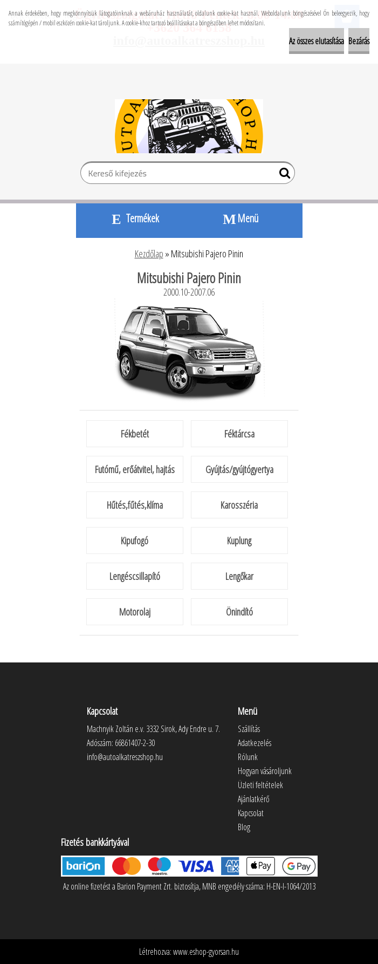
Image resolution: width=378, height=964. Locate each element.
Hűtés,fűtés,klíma (135, 504)
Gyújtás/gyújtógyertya (239, 469)
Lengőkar (239, 576)
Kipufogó (134, 540)
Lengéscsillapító (134, 576)
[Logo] (189, 126)
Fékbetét (135, 433)
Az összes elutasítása (316, 41)
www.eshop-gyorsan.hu (206, 952)
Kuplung (239, 540)
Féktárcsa (239, 433)
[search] (282, 175)
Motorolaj (134, 611)
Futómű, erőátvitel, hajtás (135, 469)
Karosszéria (239, 504)
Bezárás (358, 41)
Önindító (239, 611)
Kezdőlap (149, 253)
